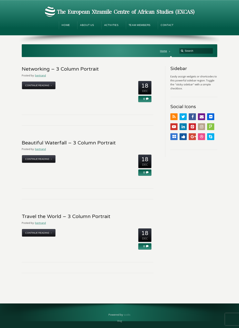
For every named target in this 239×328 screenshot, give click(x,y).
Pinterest (192, 126)
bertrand (40, 75)
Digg (183, 136)
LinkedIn (183, 126)
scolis (127, 314)
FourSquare (210, 126)
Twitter (183, 116)
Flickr (210, 116)
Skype (210, 136)
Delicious (174, 136)
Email (201, 116)
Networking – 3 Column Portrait (60, 69)
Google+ (192, 136)
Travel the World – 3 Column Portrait (66, 216)
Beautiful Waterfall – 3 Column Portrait (69, 143)
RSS (174, 116)
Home (163, 51)
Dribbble (201, 136)
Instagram (201, 126)
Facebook (192, 116)
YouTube (174, 126)
